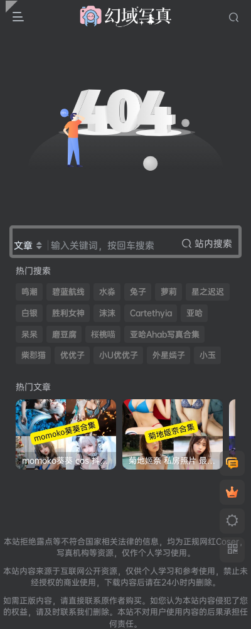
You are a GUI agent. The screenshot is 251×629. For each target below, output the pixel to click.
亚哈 (194, 313)
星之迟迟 (207, 291)
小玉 (208, 355)
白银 (29, 313)
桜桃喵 (103, 334)
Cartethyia (151, 313)
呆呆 (29, 334)
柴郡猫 (33, 355)
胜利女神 (68, 313)
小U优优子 (118, 355)
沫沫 (107, 313)
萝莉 (169, 291)
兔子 (138, 291)
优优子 (72, 355)
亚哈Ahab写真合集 (165, 334)
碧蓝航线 (68, 291)
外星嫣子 (168, 355)
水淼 (107, 291)
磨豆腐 (64, 334)
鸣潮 (29, 291)
